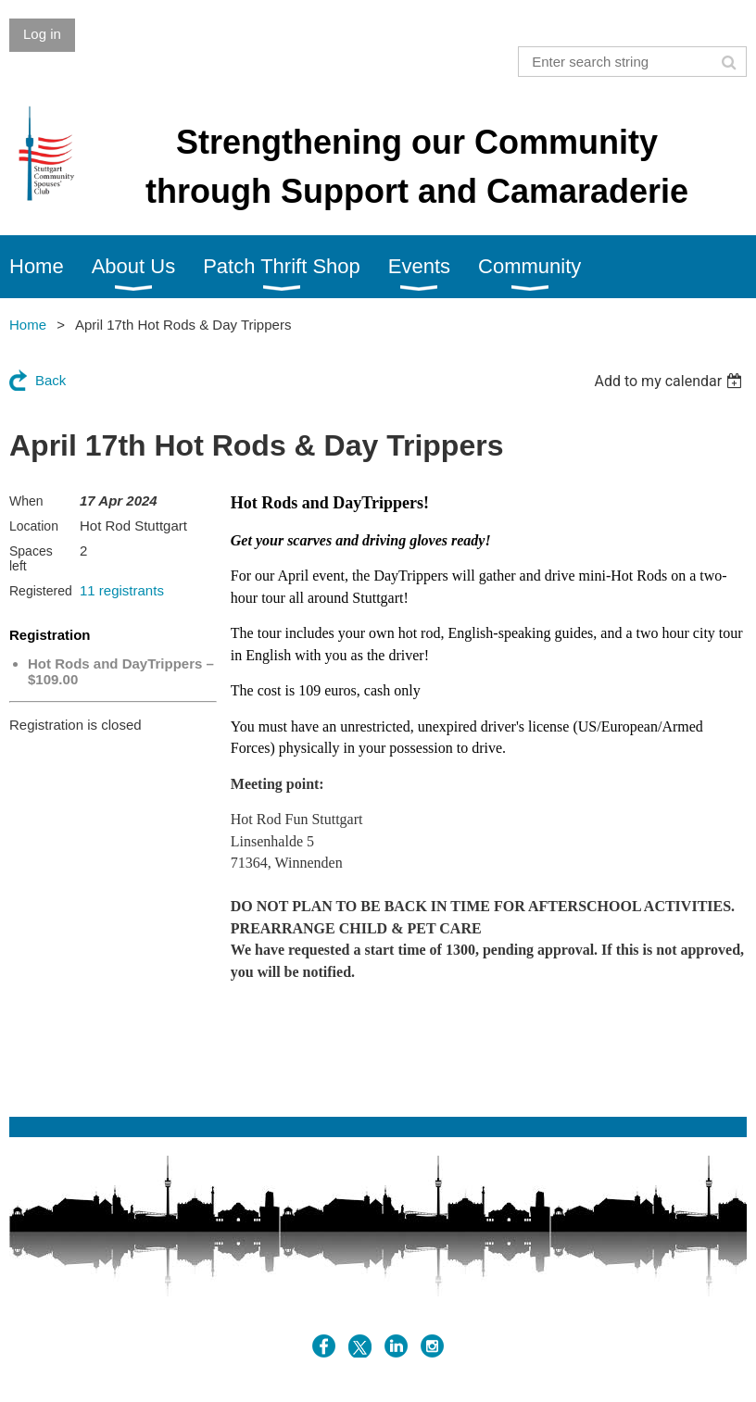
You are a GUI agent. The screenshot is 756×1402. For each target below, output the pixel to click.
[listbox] (670, 381)
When (26, 501)
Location (33, 526)
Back (50, 380)
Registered (40, 590)
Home (27, 324)
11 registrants (122, 590)
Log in (42, 34)
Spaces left (31, 558)
